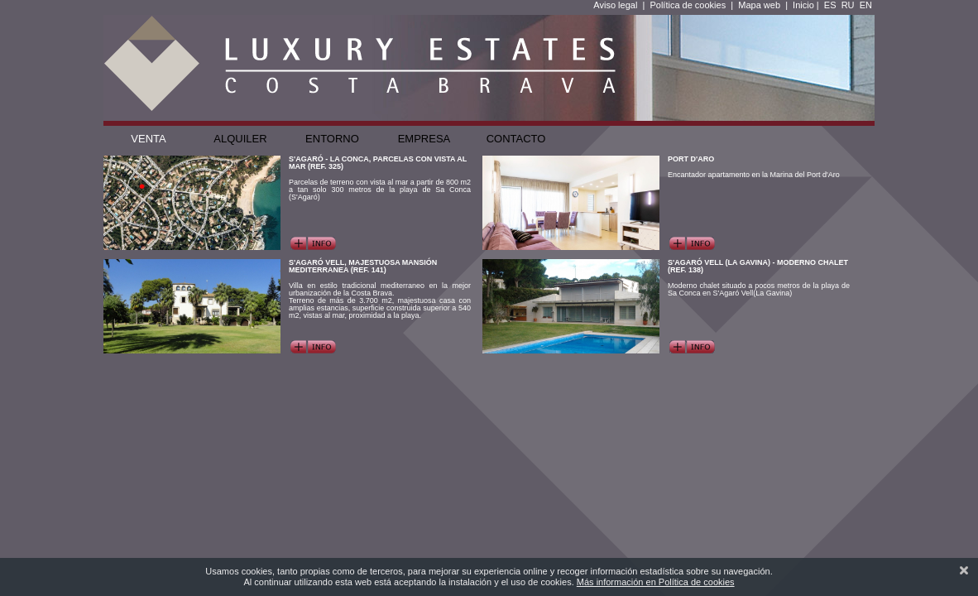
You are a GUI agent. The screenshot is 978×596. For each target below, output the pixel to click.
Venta (148, 138)
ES (830, 5)
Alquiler (239, 138)
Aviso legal (615, 5)
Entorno (332, 138)
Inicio (803, 5)
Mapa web (759, 5)
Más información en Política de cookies (656, 582)
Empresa (424, 138)
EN (866, 5)
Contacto (516, 138)
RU (848, 5)
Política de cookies (688, 5)
